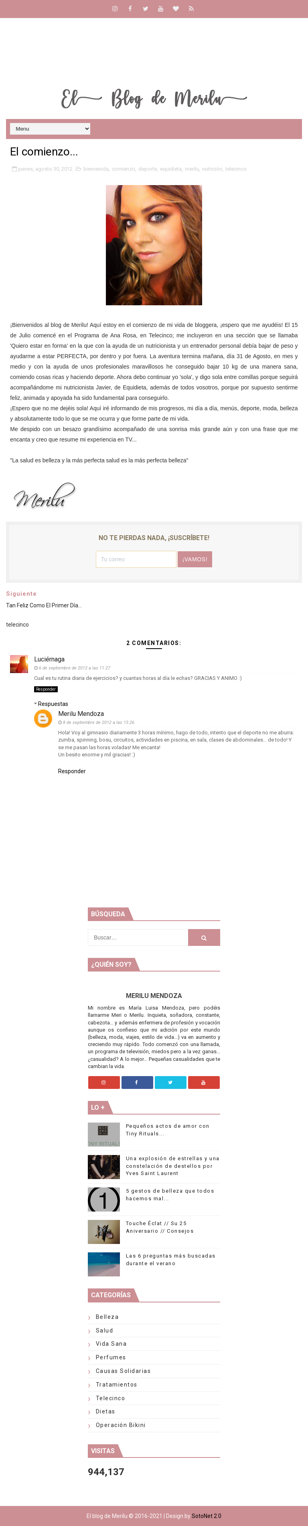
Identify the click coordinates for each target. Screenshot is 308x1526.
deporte (147, 169)
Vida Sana (111, 1344)
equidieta (171, 169)
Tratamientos (117, 1384)
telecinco (236, 169)
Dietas (106, 1411)
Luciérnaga (49, 659)
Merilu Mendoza (81, 714)
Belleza (107, 1317)
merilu (192, 169)
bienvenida (96, 169)
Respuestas (53, 704)
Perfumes (111, 1357)
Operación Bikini (121, 1425)
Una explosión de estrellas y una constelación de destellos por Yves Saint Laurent (173, 1165)
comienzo (123, 169)
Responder (46, 689)
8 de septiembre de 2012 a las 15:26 (98, 722)
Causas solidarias (123, 1371)
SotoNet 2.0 (206, 1516)
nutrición (212, 169)
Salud (104, 1330)
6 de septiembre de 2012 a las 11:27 (74, 668)
